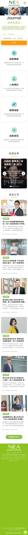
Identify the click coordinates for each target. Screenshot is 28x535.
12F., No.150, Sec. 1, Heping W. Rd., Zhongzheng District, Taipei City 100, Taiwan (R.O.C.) (14, 458)
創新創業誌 (11, 34)
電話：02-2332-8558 (14, 453)
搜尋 (14, 43)
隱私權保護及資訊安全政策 (14, 533)
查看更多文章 (14, 437)
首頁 (4, 34)
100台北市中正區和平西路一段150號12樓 (14, 455)
